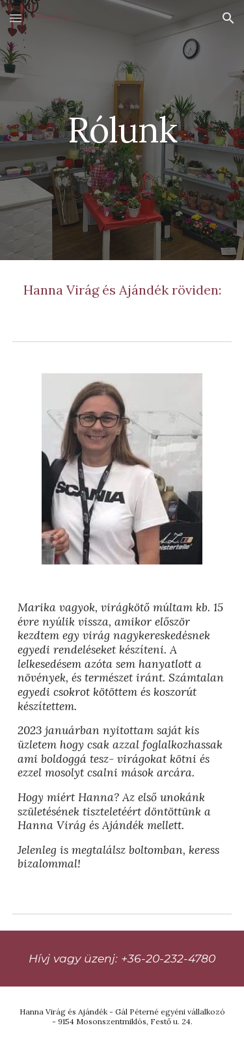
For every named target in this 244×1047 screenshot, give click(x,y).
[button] (15, 18)
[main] (122, 129)
